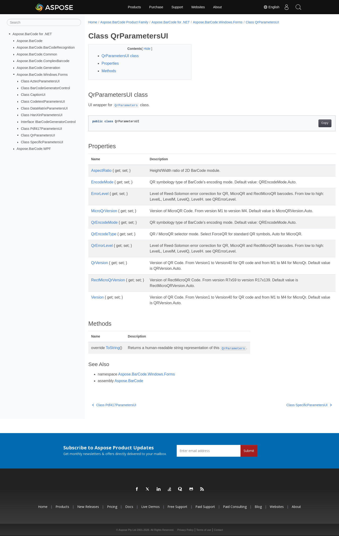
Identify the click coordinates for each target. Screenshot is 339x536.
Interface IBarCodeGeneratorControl (48, 122)
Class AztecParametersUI (40, 81)
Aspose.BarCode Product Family (124, 22)
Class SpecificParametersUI (42, 142)
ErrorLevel (100, 194)
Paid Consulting (235, 506)
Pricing (112, 506)
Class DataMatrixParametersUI (44, 108)
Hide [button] (144, 49)
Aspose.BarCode (30, 40)
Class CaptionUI (33, 95)
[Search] (44, 22)
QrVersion (99, 263)
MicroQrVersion (104, 211)
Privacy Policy (185, 529)
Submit (249, 450)
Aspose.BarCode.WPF (34, 149)
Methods (109, 71)
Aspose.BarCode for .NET (32, 34)
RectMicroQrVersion (108, 280)
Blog (258, 506)
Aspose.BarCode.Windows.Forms (42, 74)
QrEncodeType (103, 234)
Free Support (177, 506)
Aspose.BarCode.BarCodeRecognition (46, 47)
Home (92, 22)
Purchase (156, 7)
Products (134, 7)
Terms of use (203, 529)
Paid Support (205, 506)
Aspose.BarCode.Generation (38, 68)
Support (177, 7)
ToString (113, 348)
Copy (307, 123)
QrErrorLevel (102, 246)
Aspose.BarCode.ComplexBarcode (43, 61)
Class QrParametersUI (38, 135)
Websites (198, 7)
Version (97, 297)
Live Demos (150, 506)
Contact (218, 529)
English (271, 7)
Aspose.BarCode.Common (37, 54)
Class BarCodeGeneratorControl (45, 88)
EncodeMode (102, 182)
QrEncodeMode (104, 222)
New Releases (88, 506)
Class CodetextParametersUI (43, 101)
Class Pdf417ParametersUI (41, 128)
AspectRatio (101, 171)
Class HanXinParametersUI (41, 115)
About (217, 7)
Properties (110, 63)
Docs (129, 506)
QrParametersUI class (120, 56)
